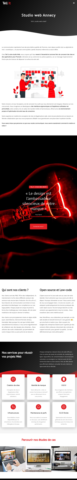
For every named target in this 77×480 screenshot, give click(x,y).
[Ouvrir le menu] (73, 3)
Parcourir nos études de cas (38, 440)
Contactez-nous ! (38, 226)
